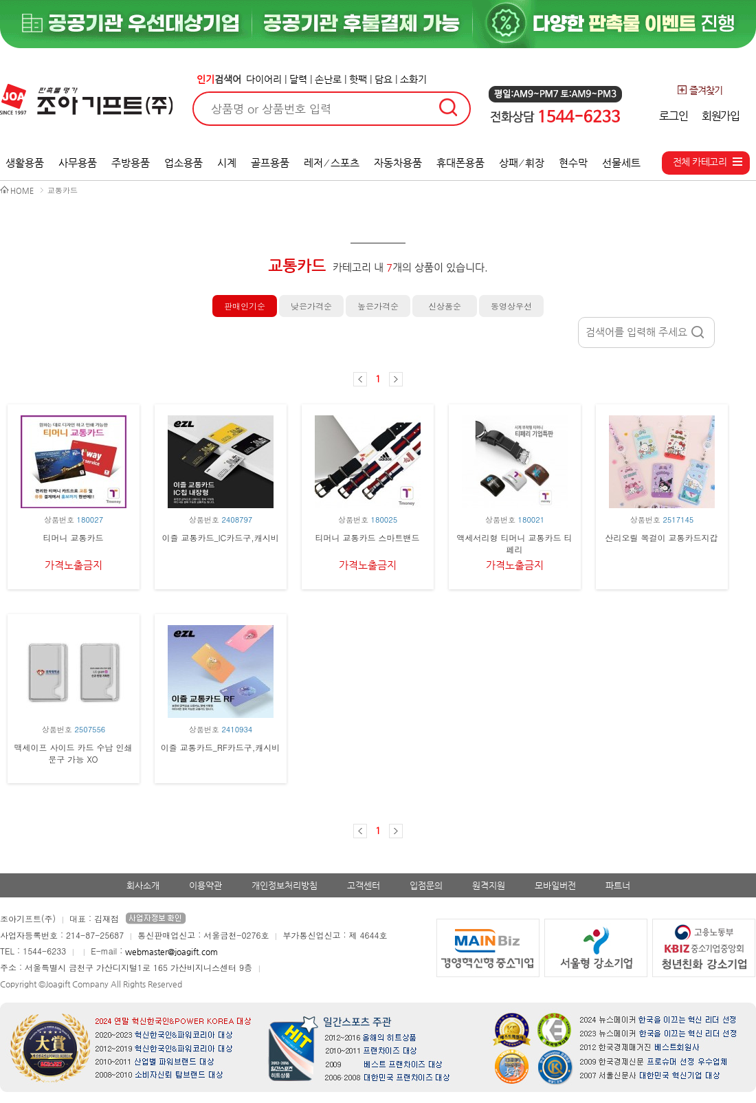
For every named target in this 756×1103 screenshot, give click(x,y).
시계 (226, 162)
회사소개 (142, 885)
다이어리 (264, 79)
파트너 (617, 885)
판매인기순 (244, 306)
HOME (22, 190)
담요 (383, 79)
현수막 (573, 162)
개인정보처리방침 (285, 885)
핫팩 (358, 79)
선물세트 (621, 162)
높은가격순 (378, 306)
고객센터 (363, 885)
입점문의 (426, 885)
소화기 (413, 79)
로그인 (673, 115)
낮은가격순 (311, 306)
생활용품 (24, 162)
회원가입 (721, 115)
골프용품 (270, 162)
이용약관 (205, 885)
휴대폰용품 (460, 162)
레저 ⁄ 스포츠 (331, 162)
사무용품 (77, 162)
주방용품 (130, 162)
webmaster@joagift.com (171, 952)
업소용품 (183, 162)
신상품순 (444, 306)
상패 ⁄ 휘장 (522, 162)
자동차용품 (398, 162)
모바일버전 (555, 885)
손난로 (328, 79)
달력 (298, 79)
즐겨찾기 (699, 90)
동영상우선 (511, 306)
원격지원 (488, 885)
